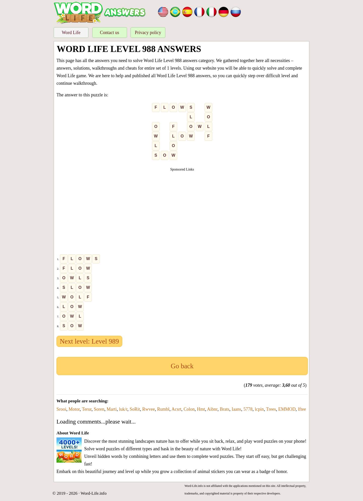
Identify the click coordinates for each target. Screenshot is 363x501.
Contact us (109, 32)
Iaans (236, 409)
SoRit (135, 409)
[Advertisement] (182, 207)
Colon (189, 409)
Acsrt (176, 409)
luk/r (123, 409)
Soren (99, 409)
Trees (271, 409)
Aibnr (212, 409)
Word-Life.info (94, 493)
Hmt (201, 409)
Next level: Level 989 (89, 341)
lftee (302, 409)
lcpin (259, 409)
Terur (87, 409)
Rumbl (163, 409)
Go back (182, 366)
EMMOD (287, 409)
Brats (224, 409)
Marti (112, 409)
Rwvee (148, 409)
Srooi (61, 409)
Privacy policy (148, 32)
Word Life (71, 32)
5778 (248, 409)
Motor (74, 409)
